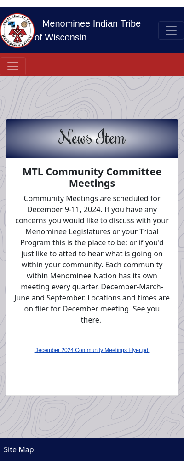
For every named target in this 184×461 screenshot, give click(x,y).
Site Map (17, 449)
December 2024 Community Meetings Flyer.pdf (92, 350)
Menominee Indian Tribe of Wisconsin (87, 30)
